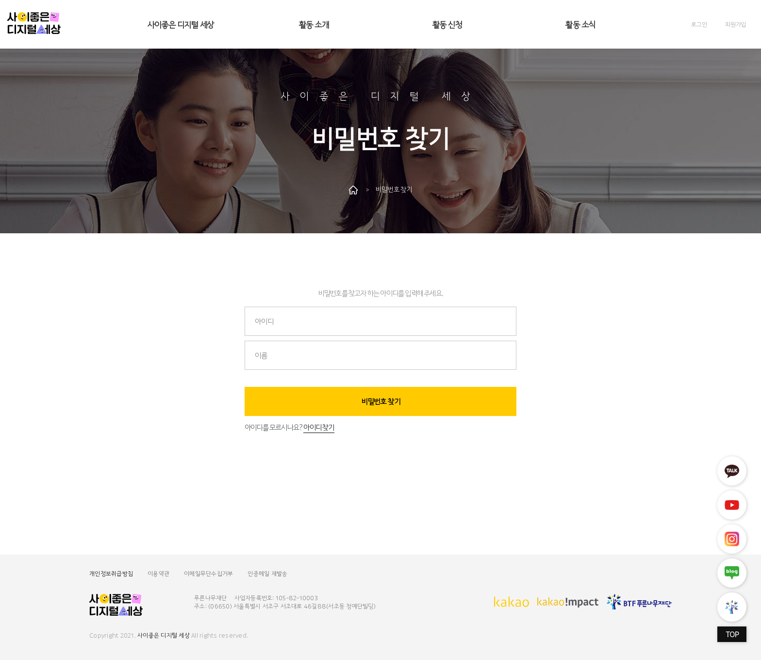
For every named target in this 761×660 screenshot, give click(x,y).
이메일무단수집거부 (208, 573)
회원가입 (735, 24)
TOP (732, 634)
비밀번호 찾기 (380, 401)
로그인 (699, 24)
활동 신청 (447, 24)
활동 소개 (314, 24)
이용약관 (158, 573)
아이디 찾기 (318, 427)
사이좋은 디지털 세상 (180, 24)
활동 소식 (580, 24)
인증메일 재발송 (267, 573)
